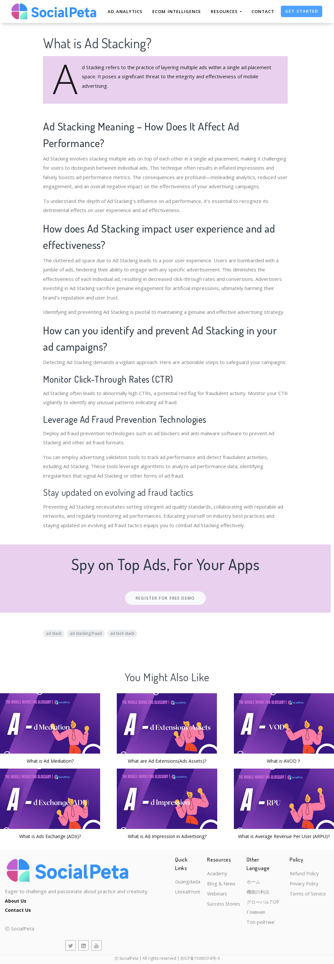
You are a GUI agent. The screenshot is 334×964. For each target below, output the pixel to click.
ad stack (53, 633)
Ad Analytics (125, 11)
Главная (259, 913)
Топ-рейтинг (265, 924)
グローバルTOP (267, 903)
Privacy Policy (307, 884)
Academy (218, 873)
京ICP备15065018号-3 (200, 958)
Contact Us (19, 910)
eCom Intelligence (176, 11)
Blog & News (223, 884)
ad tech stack (122, 633)
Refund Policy (307, 873)
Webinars (219, 895)
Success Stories (226, 905)
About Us (16, 900)
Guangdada (188, 873)
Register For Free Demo (165, 598)
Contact (262, 11)
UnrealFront (188, 884)
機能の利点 (262, 892)
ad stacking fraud (86, 633)
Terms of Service (311, 895)
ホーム (257, 882)
